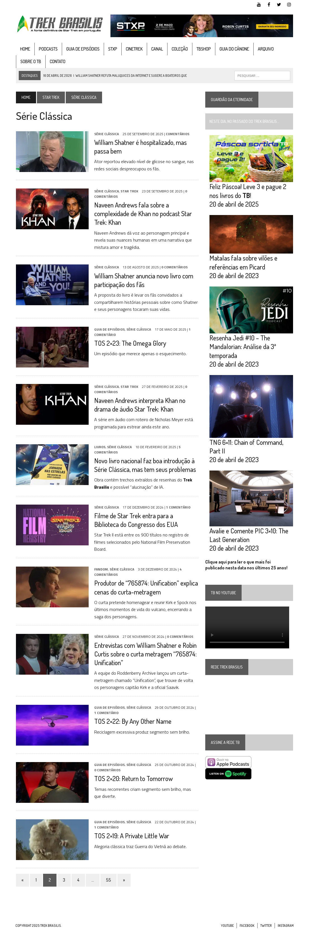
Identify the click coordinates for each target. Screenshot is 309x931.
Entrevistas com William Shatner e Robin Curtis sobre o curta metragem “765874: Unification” (145, 654)
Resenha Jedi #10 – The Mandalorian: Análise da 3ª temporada (243, 347)
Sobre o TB (30, 62)
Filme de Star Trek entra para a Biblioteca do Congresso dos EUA (135, 520)
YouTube (227, 925)
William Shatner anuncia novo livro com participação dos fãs (143, 280)
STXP (112, 49)
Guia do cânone (234, 49)
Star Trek (50, 97)
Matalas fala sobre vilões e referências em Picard (244, 262)
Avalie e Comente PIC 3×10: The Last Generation (249, 535)
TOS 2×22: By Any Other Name (132, 721)
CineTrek (133, 49)
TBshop (203, 49)
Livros (99, 447)
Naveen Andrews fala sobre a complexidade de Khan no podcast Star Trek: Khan (142, 213)
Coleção (179, 49)
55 (107, 880)
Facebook (247, 925)
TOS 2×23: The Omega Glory (130, 343)
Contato (57, 62)
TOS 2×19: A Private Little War (131, 836)
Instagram (286, 925)
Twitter (266, 925)
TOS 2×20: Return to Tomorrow (133, 778)
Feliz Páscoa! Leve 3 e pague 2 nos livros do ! (248, 191)
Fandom (100, 569)
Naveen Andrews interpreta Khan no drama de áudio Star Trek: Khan (139, 404)
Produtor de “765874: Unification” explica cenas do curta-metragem (145, 587)
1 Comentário (178, 507)
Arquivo (265, 49)
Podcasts (47, 49)
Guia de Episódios (82, 49)
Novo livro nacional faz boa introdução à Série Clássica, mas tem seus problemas (144, 465)
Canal (156, 49)
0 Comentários (174, 267)
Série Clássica (106, 134)
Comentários (177, 134)
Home (25, 49)
